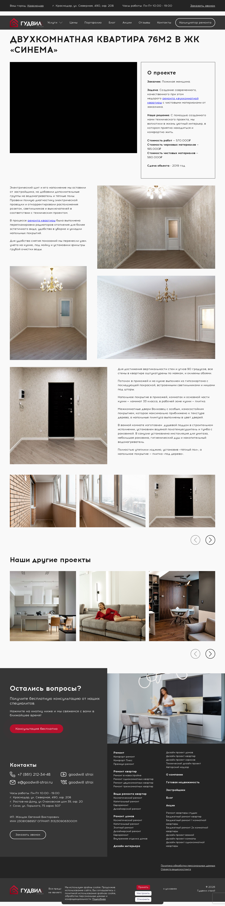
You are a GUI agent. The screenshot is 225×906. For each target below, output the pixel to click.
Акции (127, 22)
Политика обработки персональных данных (188, 865)
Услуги (52, 22)
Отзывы (144, 22)
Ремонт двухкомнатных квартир (133, 782)
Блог (112, 22)
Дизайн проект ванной (180, 834)
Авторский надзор (177, 767)
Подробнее (99, 899)
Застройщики (175, 790)
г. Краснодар (19, 797)
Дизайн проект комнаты (181, 838)
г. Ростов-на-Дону (23, 801)
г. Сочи (15, 805)
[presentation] (195, 540)
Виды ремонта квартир (130, 793)
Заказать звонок (202, 5)
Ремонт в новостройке (127, 775)
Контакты (164, 22)
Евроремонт (120, 805)
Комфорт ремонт (124, 756)
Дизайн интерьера (126, 846)
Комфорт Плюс (122, 760)
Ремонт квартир (125, 771)
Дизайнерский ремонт (127, 808)
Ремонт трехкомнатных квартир (133, 786)
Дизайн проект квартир (181, 756)
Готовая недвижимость (183, 782)
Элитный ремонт (123, 827)
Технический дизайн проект (183, 763)
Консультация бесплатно (36, 729)
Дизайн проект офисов (180, 759)
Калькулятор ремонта (195, 22)
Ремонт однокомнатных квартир (133, 779)
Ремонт (118, 752)
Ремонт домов (123, 816)
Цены (73, 22)
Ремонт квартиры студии (181, 812)
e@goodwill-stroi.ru (35, 782)
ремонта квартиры (41, 220)
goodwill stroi (81, 774)
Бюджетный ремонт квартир (183, 816)
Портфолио (93, 22)
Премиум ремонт (123, 764)
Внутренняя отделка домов (130, 838)
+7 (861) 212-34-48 (34, 774)
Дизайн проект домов (179, 752)
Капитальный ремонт (126, 801)
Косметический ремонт (127, 797)
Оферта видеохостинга (176, 869)
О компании (174, 774)
